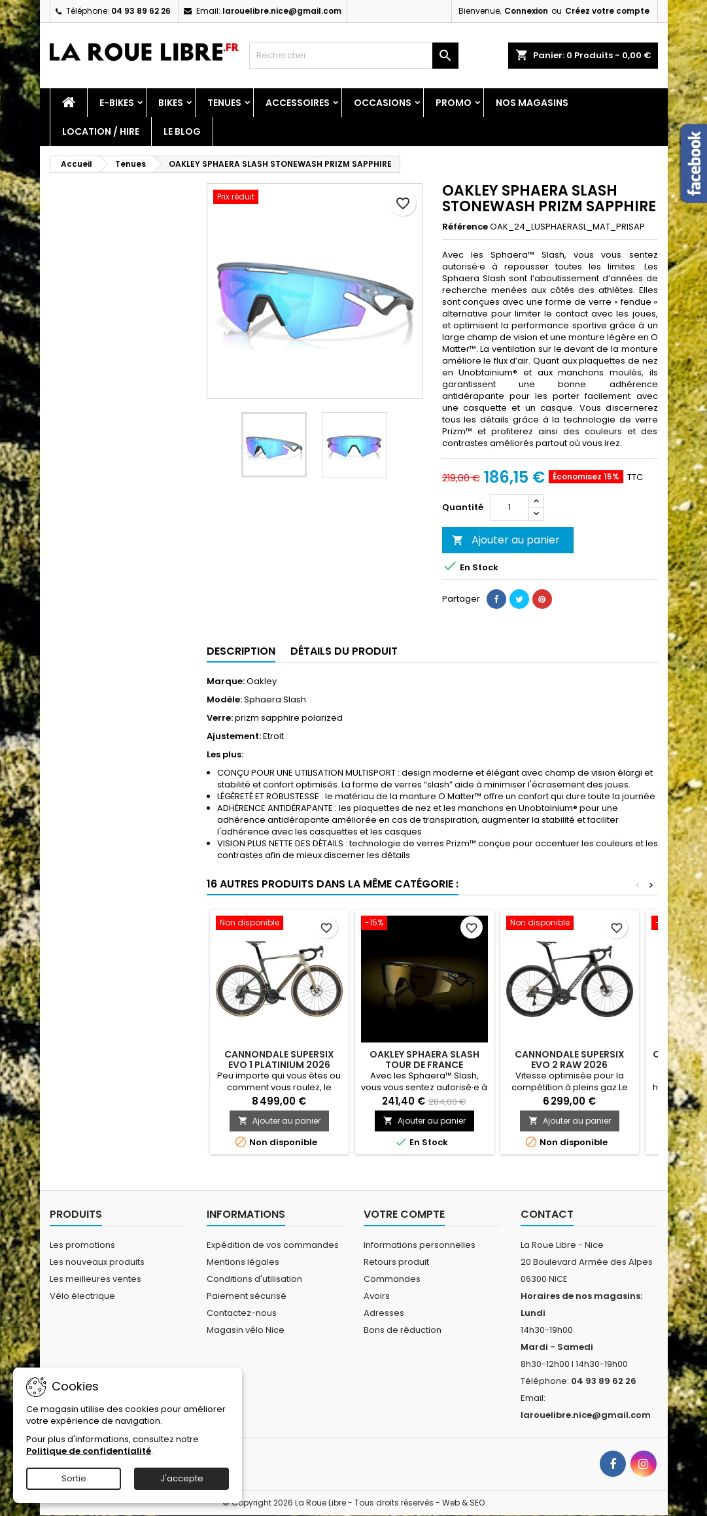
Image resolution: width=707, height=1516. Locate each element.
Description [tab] (241, 651)
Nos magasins (532, 102)
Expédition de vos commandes (273, 1245)
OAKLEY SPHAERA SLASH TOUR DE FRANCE (424, 1059)
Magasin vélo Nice (246, 1330)
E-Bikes (116, 102)
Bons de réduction (402, 1330)
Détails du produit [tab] (344, 651)
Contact (547, 1214)
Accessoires (298, 102)
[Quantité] (509, 507)
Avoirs (377, 1296)
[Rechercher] (353, 56)
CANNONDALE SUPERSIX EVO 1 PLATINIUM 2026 (279, 1059)
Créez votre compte (607, 10)
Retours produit (396, 1262)
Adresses (384, 1313)
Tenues (224, 102)
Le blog (182, 131)
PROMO (454, 102)
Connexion (526, 10)
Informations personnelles (419, 1245)
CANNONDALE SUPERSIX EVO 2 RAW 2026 (570, 1059)
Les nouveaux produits (97, 1262)
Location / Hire (100, 131)
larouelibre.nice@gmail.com (281, 10)
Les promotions (82, 1245)
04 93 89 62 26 (141, 10)
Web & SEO (463, 1502)
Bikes (170, 102)
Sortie (73, 1478)
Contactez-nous (242, 1313)
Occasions (382, 102)
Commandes (392, 1279)
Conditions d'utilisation (254, 1279)
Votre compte (404, 1214)
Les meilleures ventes (95, 1279)
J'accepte (181, 1478)
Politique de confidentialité (88, 1451)
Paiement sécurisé (246, 1296)
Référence (465, 227)
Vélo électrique (82, 1296)
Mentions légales (243, 1262)
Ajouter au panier (506, 539)
